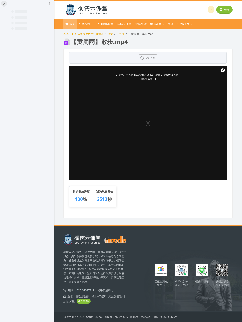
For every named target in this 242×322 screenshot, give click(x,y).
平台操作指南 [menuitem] (104, 24)
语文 (110, 34)
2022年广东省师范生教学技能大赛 (83, 34)
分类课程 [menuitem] (84, 24)
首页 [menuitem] (72, 24)
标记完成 (150, 57)
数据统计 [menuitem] (141, 24)
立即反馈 (83, 301)
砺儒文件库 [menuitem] (124, 24)
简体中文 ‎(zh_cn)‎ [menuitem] (178, 24)
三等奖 (121, 34)
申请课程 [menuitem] (156, 24)
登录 (224, 10)
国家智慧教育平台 (161, 283)
